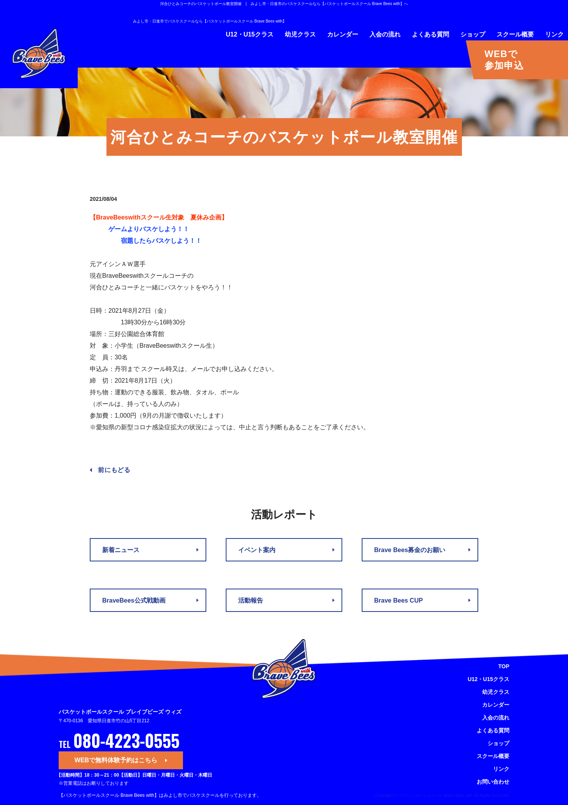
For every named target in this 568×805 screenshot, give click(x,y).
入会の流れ (385, 34)
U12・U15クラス (250, 34)
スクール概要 (515, 34)
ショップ (472, 34)
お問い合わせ (493, 781)
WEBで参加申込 (504, 60)
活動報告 (250, 600)
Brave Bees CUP (398, 600)
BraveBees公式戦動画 (134, 600)
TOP (503, 666)
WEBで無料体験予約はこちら (116, 760)
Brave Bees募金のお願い (409, 550)
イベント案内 (256, 550)
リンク (554, 34)
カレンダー (342, 34)
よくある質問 (430, 34)
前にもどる (114, 470)
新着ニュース (120, 550)
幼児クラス (300, 34)
